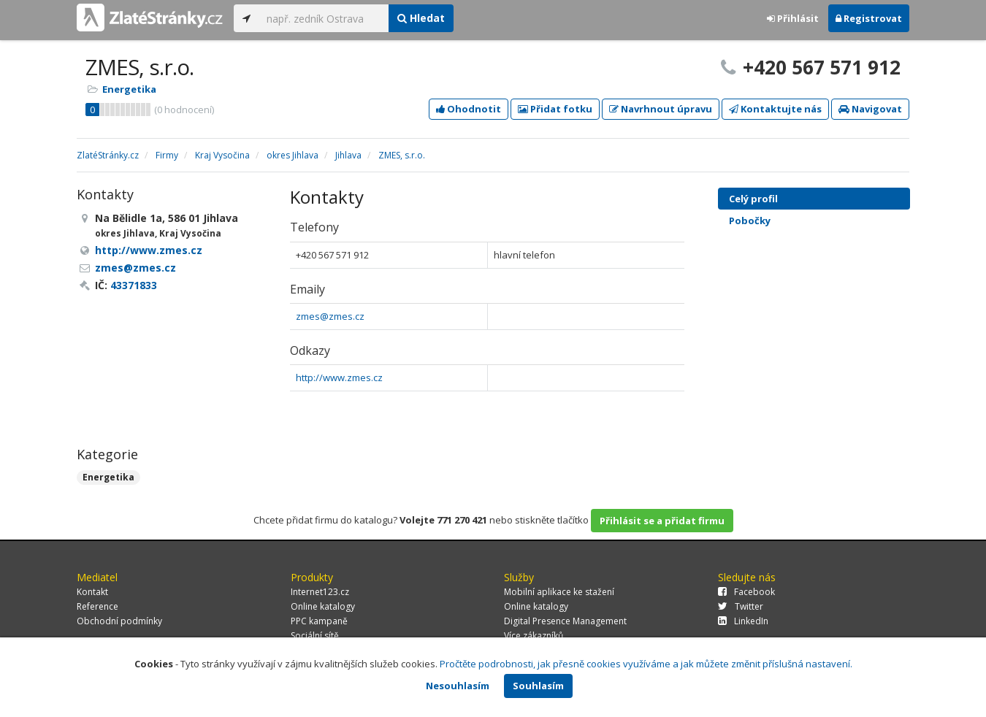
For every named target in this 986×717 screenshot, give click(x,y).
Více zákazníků (533, 635)
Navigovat (870, 108)
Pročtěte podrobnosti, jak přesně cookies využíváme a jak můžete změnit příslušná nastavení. (646, 663)
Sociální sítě (315, 635)
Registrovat (869, 18)
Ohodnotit (468, 108)
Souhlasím (538, 685)
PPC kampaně (319, 621)
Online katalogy (323, 606)
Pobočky (750, 220)
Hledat (421, 18)
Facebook (746, 592)
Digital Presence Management (565, 621)
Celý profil (753, 198)
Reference (97, 606)
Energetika (129, 89)
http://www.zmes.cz (339, 377)
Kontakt (92, 592)
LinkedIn (743, 621)
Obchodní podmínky (119, 621)
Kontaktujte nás (775, 108)
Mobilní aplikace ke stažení (559, 592)
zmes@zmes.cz (330, 316)
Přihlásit (793, 18)
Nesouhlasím (457, 685)
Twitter (740, 606)
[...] (324, 18)
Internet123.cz (320, 592)
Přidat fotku (555, 108)
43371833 (133, 285)
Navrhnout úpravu (660, 108)
